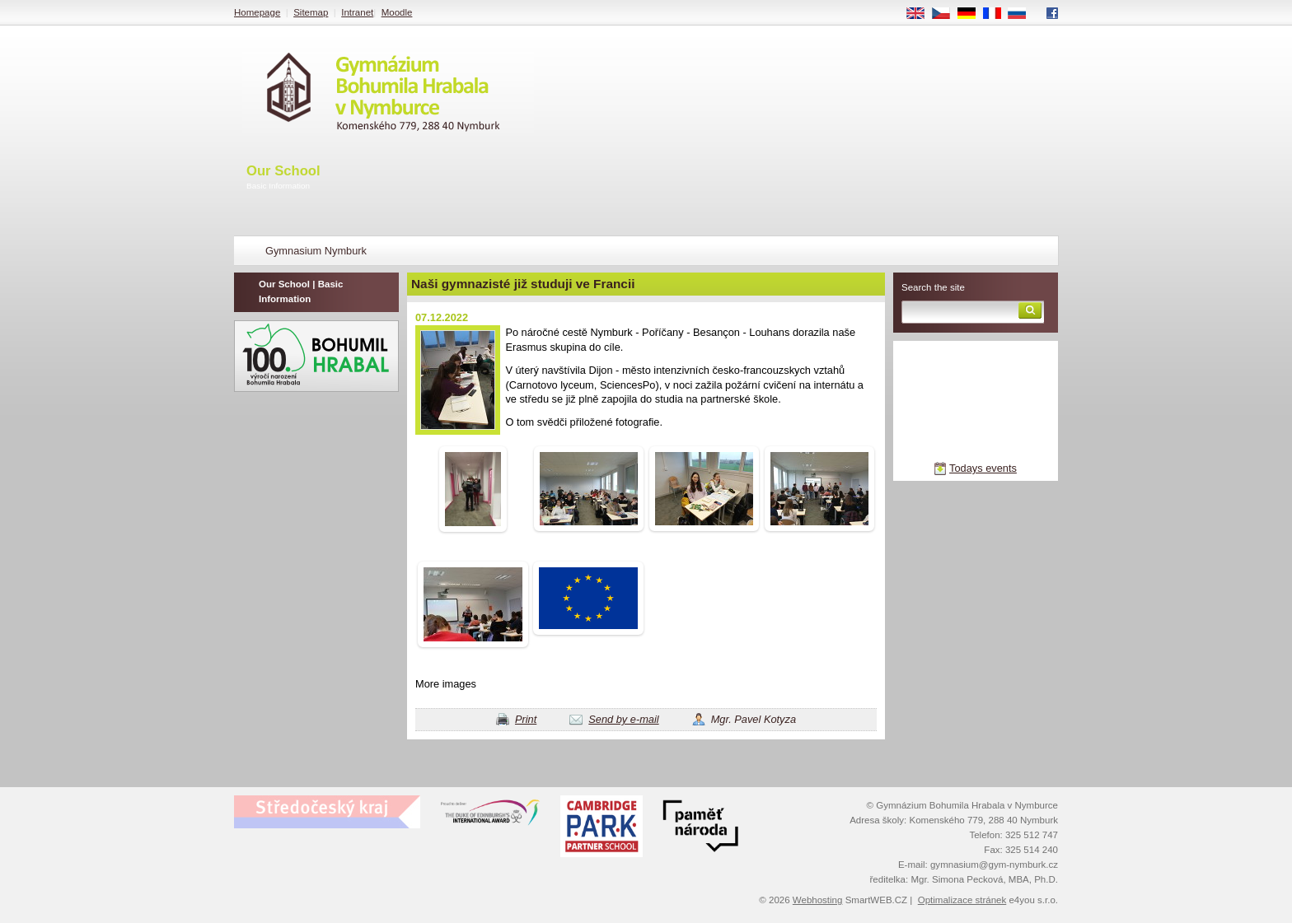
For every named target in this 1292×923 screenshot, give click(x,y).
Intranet (357, 12)
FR (997, 14)
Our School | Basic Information (301, 291)
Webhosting (818, 900)
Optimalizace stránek (962, 900)
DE (972, 14)
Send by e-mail (623, 719)
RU (1023, 14)
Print (525, 719)
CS (946, 14)
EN (921, 14)
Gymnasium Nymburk (316, 251)
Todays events (983, 468)
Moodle (397, 12)
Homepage (257, 12)
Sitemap (310, 12)
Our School (283, 178)
